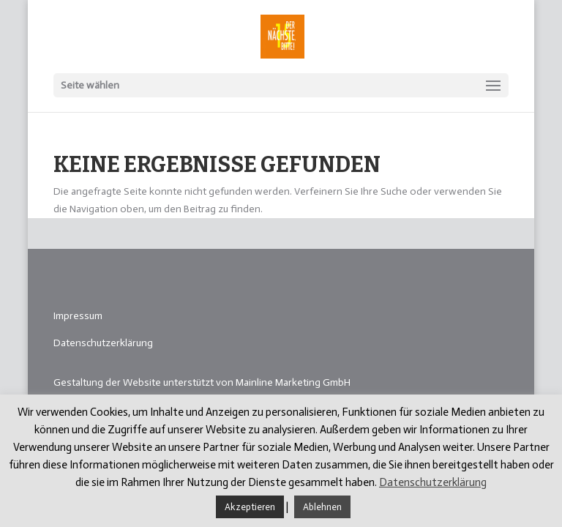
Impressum (77, 316)
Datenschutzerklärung (103, 343)
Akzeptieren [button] (250, 506)
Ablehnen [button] (322, 506)
